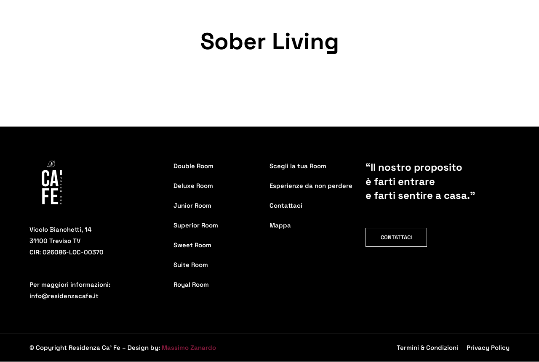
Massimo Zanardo (189, 347)
